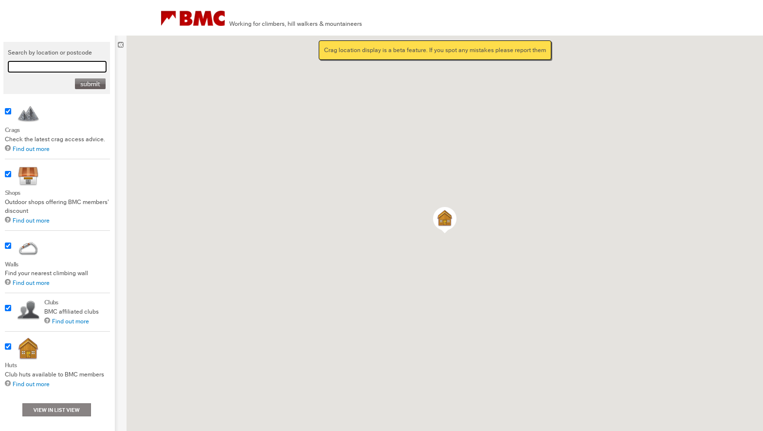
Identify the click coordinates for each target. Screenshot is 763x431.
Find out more (31, 149)
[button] (444, 220)
